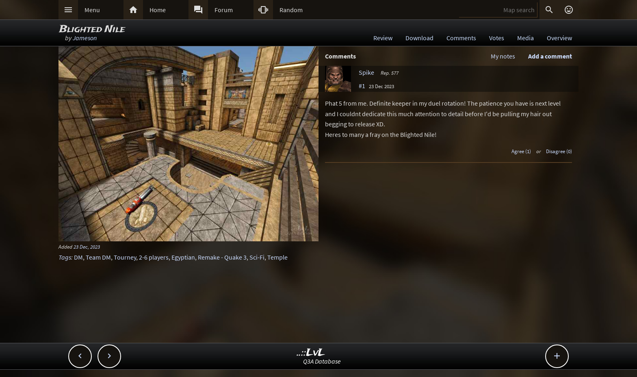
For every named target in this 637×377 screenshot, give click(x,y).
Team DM (98, 257)
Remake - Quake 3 (222, 257)
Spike (366, 72)
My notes (503, 56)
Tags (64, 257)
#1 (362, 86)
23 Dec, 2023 (87, 246)
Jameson (85, 38)
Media (525, 38)
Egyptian (183, 257)
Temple (277, 257)
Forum (223, 10)
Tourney (125, 257)
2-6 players (154, 257)
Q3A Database (322, 361)
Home (158, 10)
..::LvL (311, 353)
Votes (496, 38)
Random (291, 10)
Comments (461, 38)
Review (382, 38)
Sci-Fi (256, 257)
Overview (559, 38)
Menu (92, 10)
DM (78, 257)
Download (419, 38)
